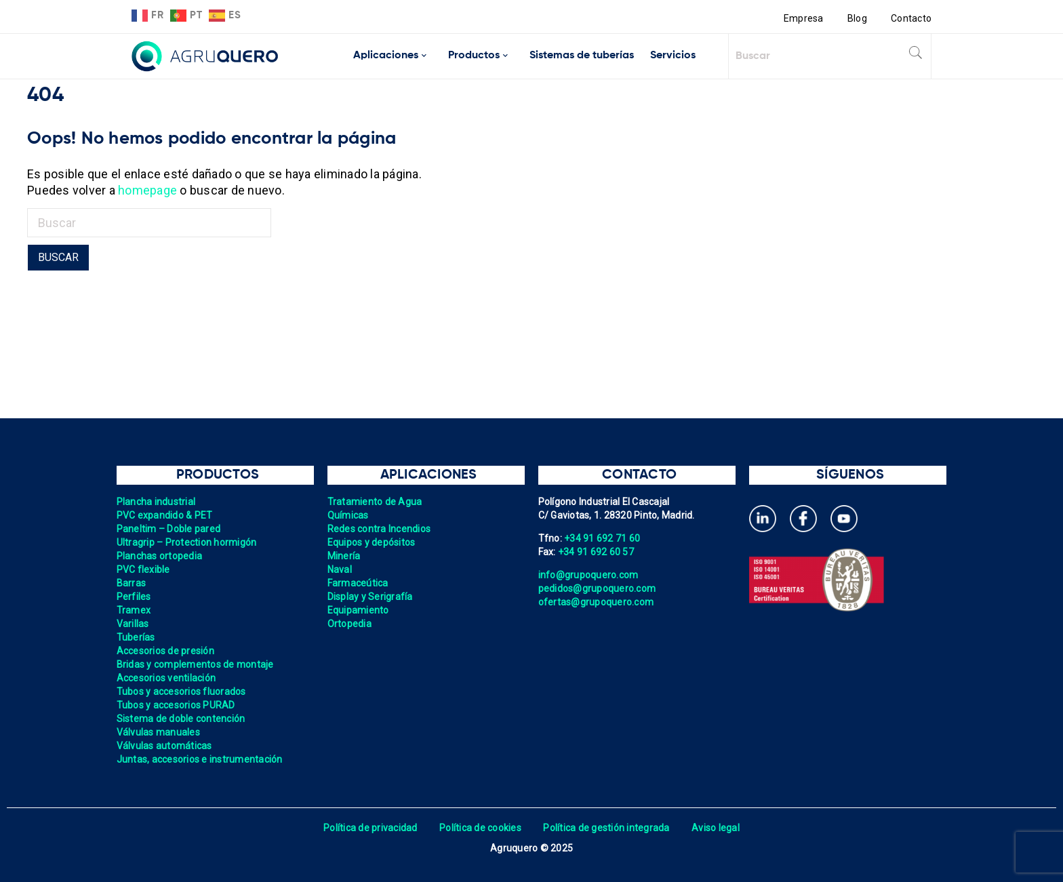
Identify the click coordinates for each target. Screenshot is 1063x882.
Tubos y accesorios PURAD (176, 705)
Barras (131, 583)
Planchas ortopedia (160, 555)
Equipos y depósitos (371, 542)
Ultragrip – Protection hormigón (187, 542)
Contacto (911, 18)
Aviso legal (715, 827)
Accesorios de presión (165, 650)
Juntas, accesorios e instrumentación (200, 759)
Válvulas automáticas (164, 745)
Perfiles (134, 596)
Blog (857, 18)
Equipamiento (358, 610)
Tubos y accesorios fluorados (181, 691)
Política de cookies (480, 827)
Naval (339, 569)
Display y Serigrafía (370, 596)
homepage (147, 190)
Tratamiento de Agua (374, 501)
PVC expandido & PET (165, 515)
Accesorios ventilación (166, 678)
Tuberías (136, 637)
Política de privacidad (370, 827)
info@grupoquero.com (588, 574)
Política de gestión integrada (606, 827)
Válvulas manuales (158, 732)
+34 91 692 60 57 (596, 551)
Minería (344, 555)
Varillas (133, 623)
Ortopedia (349, 623)
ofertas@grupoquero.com (596, 602)
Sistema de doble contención (181, 718)
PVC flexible (143, 569)
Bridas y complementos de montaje (195, 664)
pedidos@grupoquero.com (597, 588)
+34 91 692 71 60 (602, 538)
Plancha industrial (156, 501)
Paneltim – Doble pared (169, 528)
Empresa (804, 18)
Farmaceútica (357, 583)
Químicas (348, 515)
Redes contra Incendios (379, 528)
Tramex (134, 610)
